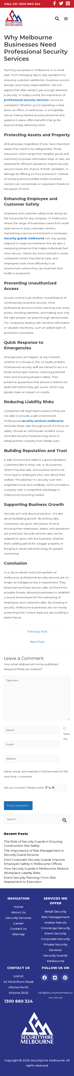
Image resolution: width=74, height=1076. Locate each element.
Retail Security (55, 911)
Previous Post (37, 631)
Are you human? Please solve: (35, 787)
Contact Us (18, 929)
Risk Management (55, 917)
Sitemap (18, 934)
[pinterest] (65, 977)
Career (18, 923)
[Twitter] (61, 3)
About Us (18, 912)
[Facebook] (54, 3)
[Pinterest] (68, 3)
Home (18, 907)
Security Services (18, 918)
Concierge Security (55, 928)
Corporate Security (55, 939)
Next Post (37, 642)
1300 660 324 (29, 4)
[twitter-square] (55, 977)
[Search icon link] (57, 19)
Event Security (55, 933)
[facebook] (45, 977)
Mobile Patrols (55, 922)
